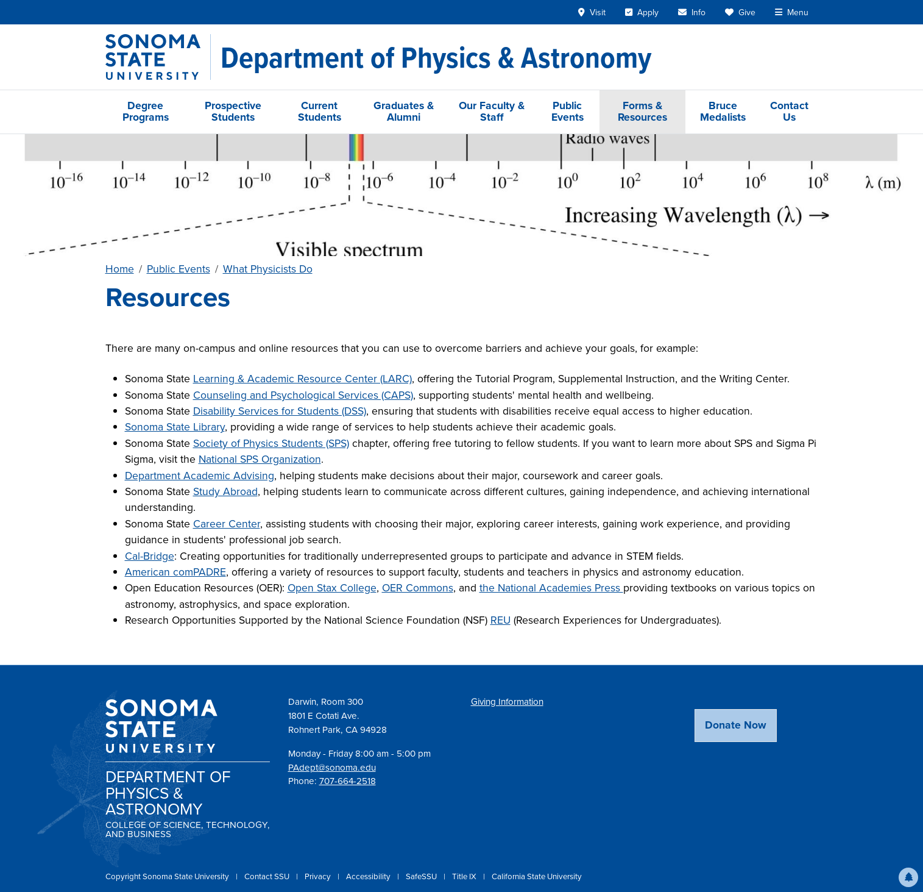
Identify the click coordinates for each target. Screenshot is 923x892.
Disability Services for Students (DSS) (279, 411)
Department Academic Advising (199, 475)
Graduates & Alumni (403, 111)
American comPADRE (175, 572)
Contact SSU (267, 876)
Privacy (319, 876)
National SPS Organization (260, 459)
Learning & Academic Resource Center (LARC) (302, 379)
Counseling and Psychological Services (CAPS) (303, 395)
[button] (908, 877)
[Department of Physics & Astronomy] (436, 57)
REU (500, 620)
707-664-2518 (347, 781)
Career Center (226, 524)
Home (119, 269)
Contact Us (789, 111)
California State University (537, 876)
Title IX (465, 876)
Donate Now (735, 725)
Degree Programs (145, 111)
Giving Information (507, 701)
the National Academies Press (551, 588)
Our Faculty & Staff (492, 111)
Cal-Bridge (149, 556)
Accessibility (369, 876)
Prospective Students (233, 111)
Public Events (567, 111)
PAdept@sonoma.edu (332, 767)
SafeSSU (422, 876)
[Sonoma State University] (158, 57)
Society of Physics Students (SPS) (271, 443)
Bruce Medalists (723, 111)
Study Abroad (225, 491)
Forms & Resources (642, 111)
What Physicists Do (268, 269)
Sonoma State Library (175, 427)
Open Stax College (332, 588)
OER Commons (417, 588)
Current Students (319, 111)
